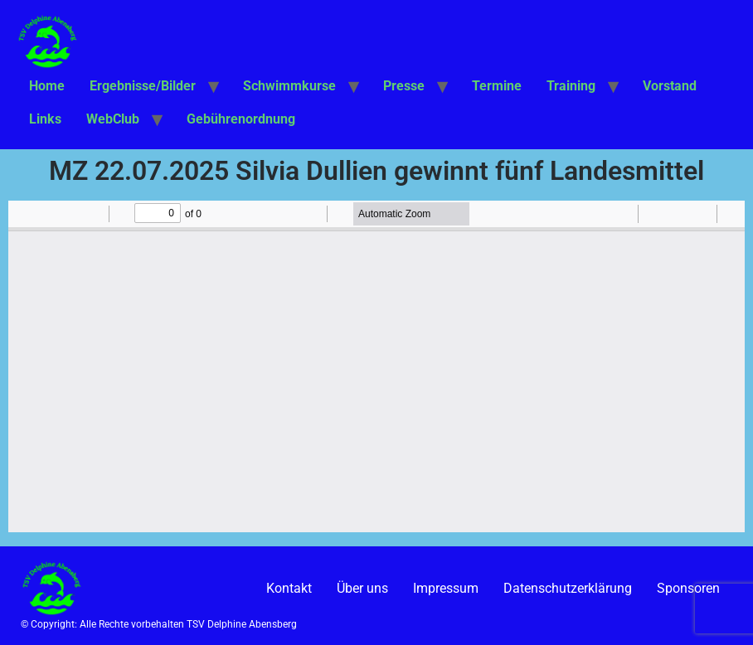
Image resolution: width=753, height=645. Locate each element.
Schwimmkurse (289, 86)
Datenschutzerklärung (567, 588)
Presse (404, 86)
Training (571, 86)
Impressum (446, 588)
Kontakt (289, 588)
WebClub (112, 119)
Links (45, 119)
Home (47, 86)
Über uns (362, 588)
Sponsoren (688, 588)
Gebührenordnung (241, 119)
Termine (497, 86)
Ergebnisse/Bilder (143, 86)
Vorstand (670, 86)
